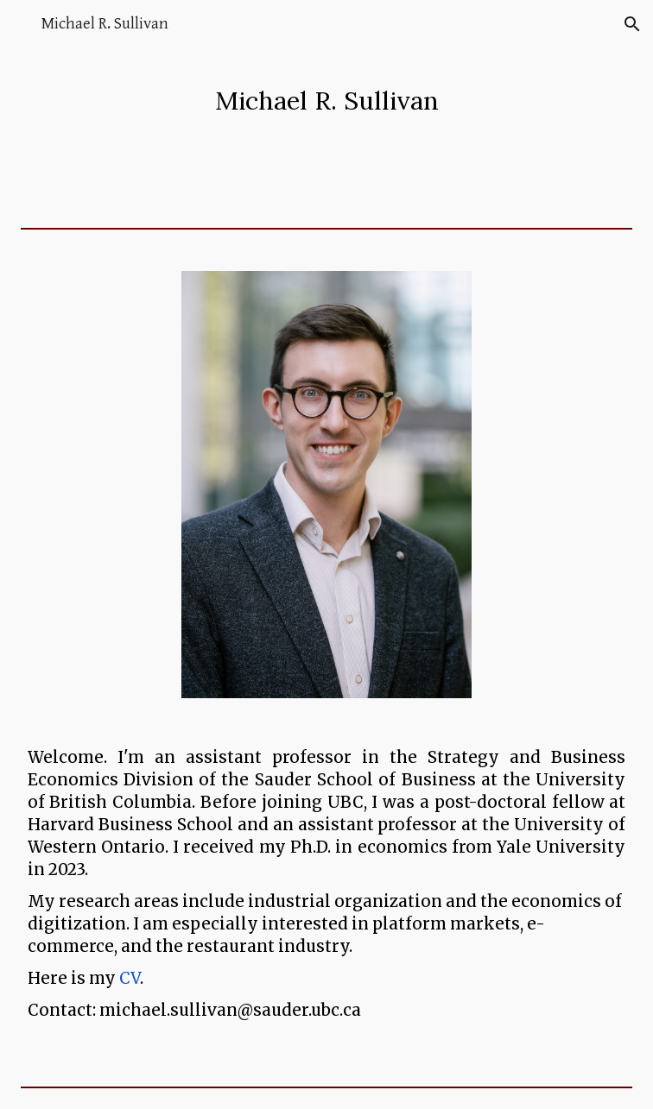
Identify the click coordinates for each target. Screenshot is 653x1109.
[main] (327, 99)
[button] (20, 23)
